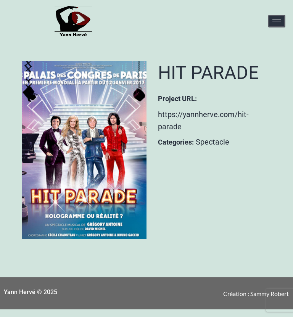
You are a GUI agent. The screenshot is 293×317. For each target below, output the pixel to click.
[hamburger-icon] (276, 21)
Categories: (176, 142)
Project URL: (177, 99)
